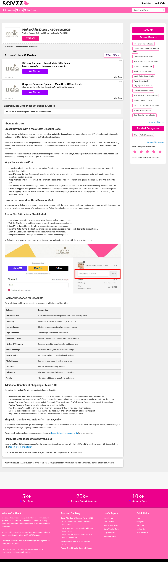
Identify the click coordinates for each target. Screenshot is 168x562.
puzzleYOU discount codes (143, 66)
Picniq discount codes (141, 81)
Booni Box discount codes (143, 71)
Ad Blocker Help (110, 536)
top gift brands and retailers (21, 447)
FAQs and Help (109, 533)
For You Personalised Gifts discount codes (145, 50)
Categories (10, 10)
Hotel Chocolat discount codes (144, 115)
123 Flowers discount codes (143, 44)
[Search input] (147, 9)
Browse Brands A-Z (111, 525)
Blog (21, 10)
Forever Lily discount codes (143, 91)
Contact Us (140, 529)
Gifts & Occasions (146, 135)
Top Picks (31, 10)
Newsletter (146, 3)
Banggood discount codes (143, 100)
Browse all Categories (155, 142)
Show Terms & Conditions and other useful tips (21, 47)
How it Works (159, 3)
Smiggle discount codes (142, 110)
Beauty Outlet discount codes (144, 76)
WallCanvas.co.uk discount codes (146, 96)
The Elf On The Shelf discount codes (146, 105)
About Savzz (108, 518)
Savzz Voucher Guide (111, 529)
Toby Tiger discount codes (143, 86)
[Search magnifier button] (162, 9)
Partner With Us (142, 533)
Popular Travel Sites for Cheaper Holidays (76, 548)
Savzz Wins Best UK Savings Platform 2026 (77, 518)
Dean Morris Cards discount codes (146, 61)
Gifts (135, 135)
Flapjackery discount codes (143, 57)
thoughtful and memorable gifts (64, 433)
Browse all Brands (156, 122)
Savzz (16, 3)
